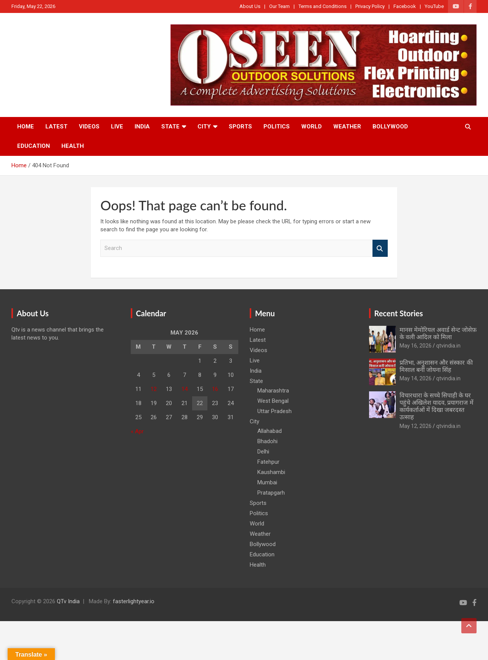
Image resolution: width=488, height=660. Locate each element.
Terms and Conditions (323, 6)
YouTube (434, 6)
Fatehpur (268, 461)
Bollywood (390, 126)
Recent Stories (398, 313)
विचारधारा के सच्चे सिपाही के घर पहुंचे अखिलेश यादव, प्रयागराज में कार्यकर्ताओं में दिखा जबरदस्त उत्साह (437, 406)
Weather (347, 126)
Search (380, 248)
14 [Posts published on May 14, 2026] (184, 389)
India (142, 126)
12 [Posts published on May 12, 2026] (154, 389)
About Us (249, 6)
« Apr (137, 431)
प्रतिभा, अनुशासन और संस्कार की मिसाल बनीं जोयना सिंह (436, 366)
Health (72, 146)
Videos (89, 126)
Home (25, 126)
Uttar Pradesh (274, 411)
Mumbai (267, 482)
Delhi (263, 451)
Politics (276, 126)
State (170, 126)
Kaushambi (271, 472)
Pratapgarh (271, 492)
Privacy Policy (370, 6)
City (204, 126)
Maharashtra (273, 390)
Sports (240, 126)
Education (33, 146)
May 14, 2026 (416, 378)
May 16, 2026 (416, 346)
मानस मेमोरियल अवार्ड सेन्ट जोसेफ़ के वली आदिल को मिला (438, 333)
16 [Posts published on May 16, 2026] (215, 389)
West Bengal (273, 400)
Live (117, 126)
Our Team (279, 6)
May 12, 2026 (416, 426)
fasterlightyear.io (133, 601)
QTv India (68, 601)
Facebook (404, 6)
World (311, 126)
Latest (56, 126)
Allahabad (269, 431)
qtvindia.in (448, 346)
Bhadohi (267, 441)
